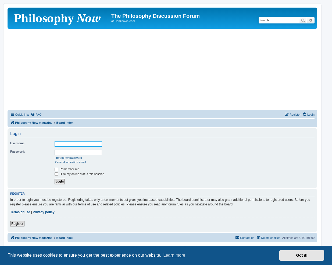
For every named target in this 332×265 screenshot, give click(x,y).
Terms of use (20, 212)
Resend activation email (70, 162)
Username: (18, 143)
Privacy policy (44, 212)
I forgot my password (68, 157)
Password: (17, 151)
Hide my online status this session (79, 173)
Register (17, 224)
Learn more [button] (174, 255)
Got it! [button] (302, 255)
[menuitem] (36, 114)
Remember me (67, 169)
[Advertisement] (162, 69)
